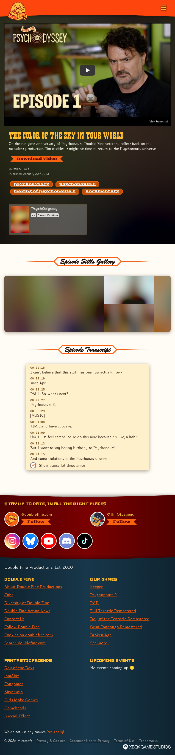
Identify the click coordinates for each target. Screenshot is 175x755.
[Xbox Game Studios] (147, 746)
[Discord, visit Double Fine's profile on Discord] (67, 541)
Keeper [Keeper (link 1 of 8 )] (96, 586)
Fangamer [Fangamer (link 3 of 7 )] (13, 683)
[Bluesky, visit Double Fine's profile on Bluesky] (30, 541)
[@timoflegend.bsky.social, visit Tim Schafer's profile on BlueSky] (127, 519)
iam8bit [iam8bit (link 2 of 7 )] (11, 675)
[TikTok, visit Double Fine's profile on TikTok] (85, 541)
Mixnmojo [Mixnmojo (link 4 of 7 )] (13, 691)
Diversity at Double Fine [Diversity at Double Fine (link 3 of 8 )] (26, 602)
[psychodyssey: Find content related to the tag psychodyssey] (31, 184)
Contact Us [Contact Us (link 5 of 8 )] (14, 618)
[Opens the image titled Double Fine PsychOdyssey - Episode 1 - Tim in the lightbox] (54, 304)
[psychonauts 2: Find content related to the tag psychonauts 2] (77, 184)
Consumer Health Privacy (89, 741)
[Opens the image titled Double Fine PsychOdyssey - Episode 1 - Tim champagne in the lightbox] (129, 290)
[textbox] (87, 412)
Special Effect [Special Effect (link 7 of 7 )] (17, 715)
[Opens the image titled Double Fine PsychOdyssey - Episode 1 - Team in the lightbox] (129, 318)
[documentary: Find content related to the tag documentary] (102, 192)
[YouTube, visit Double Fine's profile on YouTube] (49, 541)
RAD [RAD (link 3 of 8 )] (94, 602)
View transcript (159, 121)
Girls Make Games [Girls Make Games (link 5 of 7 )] (21, 699)
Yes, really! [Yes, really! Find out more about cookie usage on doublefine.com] (55, 732)
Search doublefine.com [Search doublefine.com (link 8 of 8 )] (25, 642)
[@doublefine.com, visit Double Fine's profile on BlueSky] (41, 519)
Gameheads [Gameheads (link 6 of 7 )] (15, 707)
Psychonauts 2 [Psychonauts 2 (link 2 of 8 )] (103, 594)
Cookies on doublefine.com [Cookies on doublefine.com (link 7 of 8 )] (28, 634)
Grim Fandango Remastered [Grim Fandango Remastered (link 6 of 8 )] (116, 626)
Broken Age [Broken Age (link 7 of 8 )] (100, 634)
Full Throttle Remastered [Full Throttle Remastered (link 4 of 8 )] (113, 610)
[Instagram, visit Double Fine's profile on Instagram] (12, 541)
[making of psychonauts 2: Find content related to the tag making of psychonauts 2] (44, 192)
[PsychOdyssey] (48, 219)
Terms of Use (124, 741)
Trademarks (148, 741)
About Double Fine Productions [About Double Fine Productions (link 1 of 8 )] (33, 586)
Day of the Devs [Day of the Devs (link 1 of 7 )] (19, 667)
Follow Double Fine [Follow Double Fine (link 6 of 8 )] (22, 626)
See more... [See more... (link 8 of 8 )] (99, 642)
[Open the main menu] (163, 7)
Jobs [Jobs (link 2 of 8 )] (8, 594)
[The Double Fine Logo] (18, 11)
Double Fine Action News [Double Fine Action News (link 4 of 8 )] (27, 610)
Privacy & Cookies (50, 741)
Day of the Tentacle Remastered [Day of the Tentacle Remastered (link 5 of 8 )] (119, 618)
